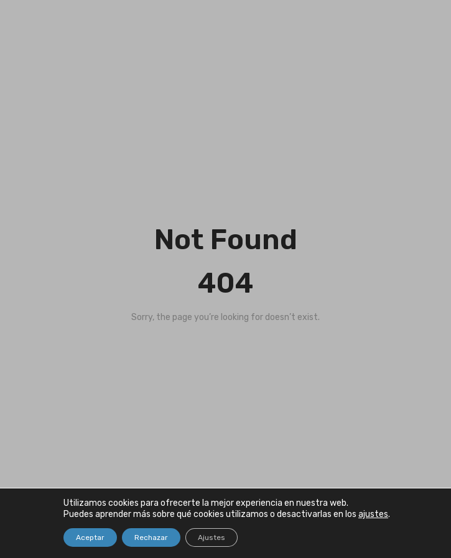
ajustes (373, 514)
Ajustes (211, 537)
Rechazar (151, 537)
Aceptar (90, 537)
